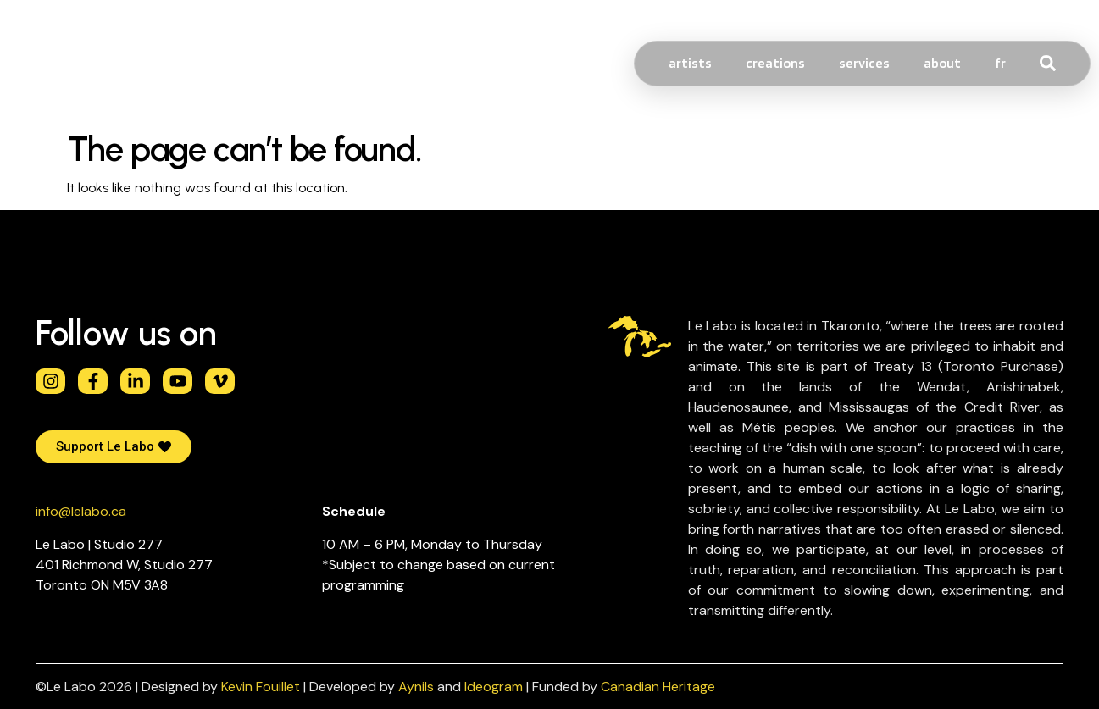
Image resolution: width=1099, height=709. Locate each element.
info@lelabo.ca (81, 511)
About (942, 63)
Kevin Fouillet (260, 686)
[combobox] (1079, 63)
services (864, 63)
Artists (690, 63)
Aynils (416, 686)
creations (775, 63)
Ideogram (493, 686)
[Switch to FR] (1000, 63)
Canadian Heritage (658, 686)
